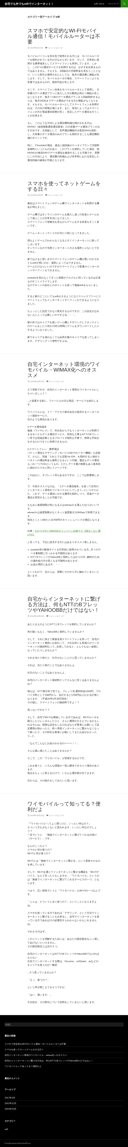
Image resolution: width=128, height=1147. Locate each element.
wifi (6, 1129)
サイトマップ (113, 4)
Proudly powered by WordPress (18, 1143)
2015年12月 (10, 1103)
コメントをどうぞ (55, 48)
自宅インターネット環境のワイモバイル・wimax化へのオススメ (63, 369)
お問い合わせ (99, 4)
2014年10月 (10, 1108)
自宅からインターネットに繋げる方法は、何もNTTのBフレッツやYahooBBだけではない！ (63, 604)
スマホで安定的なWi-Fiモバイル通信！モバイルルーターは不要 (63, 36)
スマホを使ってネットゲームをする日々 (64, 186)
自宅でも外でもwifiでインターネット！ (29, 3)
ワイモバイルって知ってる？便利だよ (64, 806)
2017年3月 (10, 1097)
